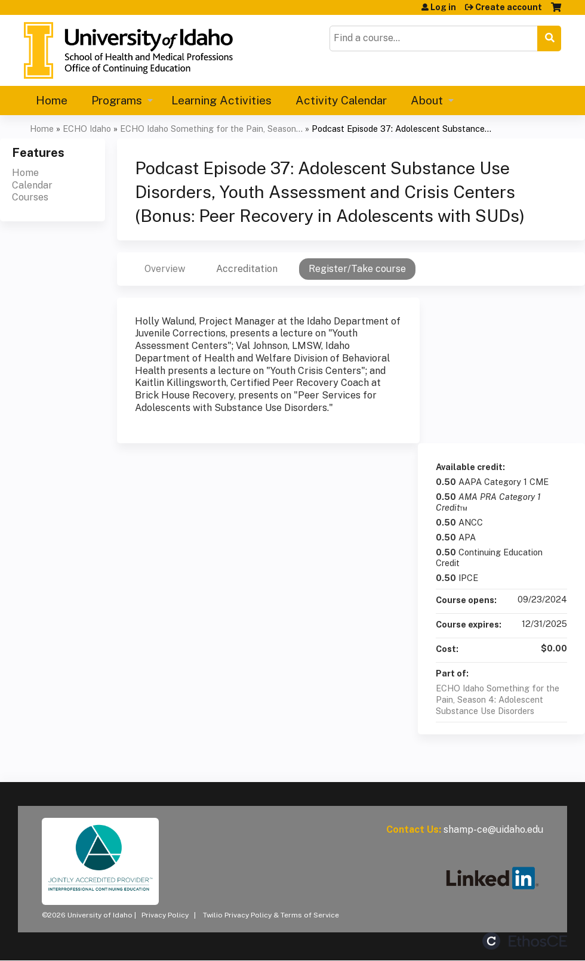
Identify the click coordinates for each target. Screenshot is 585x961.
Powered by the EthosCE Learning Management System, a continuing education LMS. (524, 941)
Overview (164, 268)
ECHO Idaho (87, 128)
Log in (443, 7)
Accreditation (247, 268)
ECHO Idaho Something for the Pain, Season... (211, 128)
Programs (116, 100)
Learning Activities (221, 100)
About (427, 100)
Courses (30, 197)
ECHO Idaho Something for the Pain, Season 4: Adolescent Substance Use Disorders (497, 699)
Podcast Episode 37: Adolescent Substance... (401, 128)
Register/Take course (357, 268)
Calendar (32, 185)
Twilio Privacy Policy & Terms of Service (271, 915)
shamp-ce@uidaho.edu (493, 829)
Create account (508, 7)
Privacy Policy (165, 915)
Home (51, 100)
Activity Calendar (341, 100)
